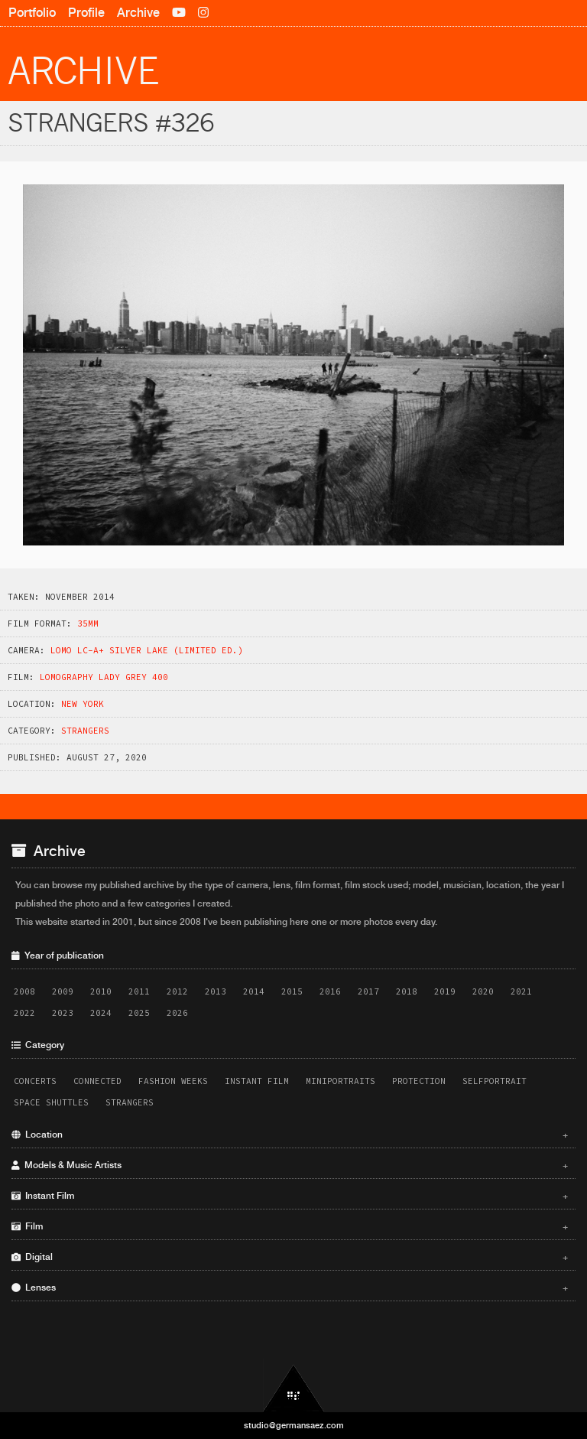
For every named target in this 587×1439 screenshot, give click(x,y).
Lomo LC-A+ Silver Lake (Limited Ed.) (146, 650)
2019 (445, 991)
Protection (419, 1081)
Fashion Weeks (173, 1081)
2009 (62, 991)
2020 (483, 991)
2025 (139, 1013)
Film (289, 1226)
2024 (101, 1013)
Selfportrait (494, 1081)
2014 (253, 991)
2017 (368, 991)
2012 (177, 991)
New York (82, 703)
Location (289, 1134)
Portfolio (32, 12)
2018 (406, 991)
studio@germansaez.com (294, 1425)
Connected (97, 1081)
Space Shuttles (51, 1102)
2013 (215, 991)
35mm (88, 623)
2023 (62, 1013)
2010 (101, 991)
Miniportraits (340, 1081)
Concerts (35, 1081)
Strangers (85, 730)
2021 (521, 991)
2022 (24, 1013)
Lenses (289, 1287)
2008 (24, 991)
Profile (86, 12)
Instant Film (257, 1081)
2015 (292, 991)
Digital (289, 1257)
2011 (139, 991)
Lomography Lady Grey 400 (104, 677)
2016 (330, 991)
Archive (138, 12)
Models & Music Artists (289, 1165)
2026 (177, 1013)
